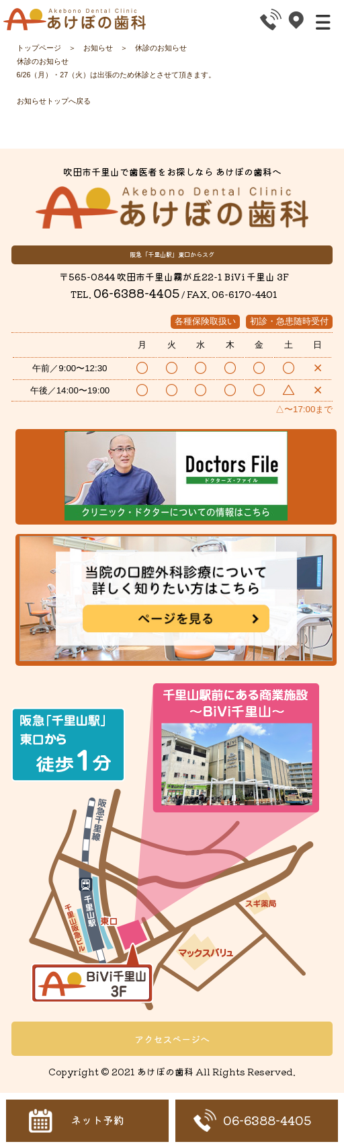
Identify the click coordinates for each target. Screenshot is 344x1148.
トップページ (39, 48)
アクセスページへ (172, 1039)
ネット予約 (97, 1120)
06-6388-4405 (136, 292)
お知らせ (98, 48)
